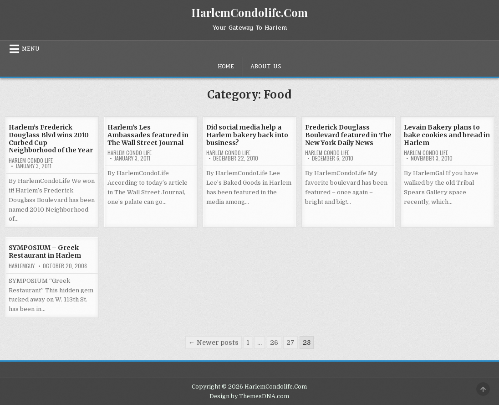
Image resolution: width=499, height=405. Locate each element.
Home (226, 66)
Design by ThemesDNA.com (249, 396)
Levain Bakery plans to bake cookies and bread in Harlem (447, 135)
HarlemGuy (22, 266)
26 (274, 342)
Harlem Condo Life (31, 160)
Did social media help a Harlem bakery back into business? (247, 135)
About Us (265, 66)
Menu (31, 48)
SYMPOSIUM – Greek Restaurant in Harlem (45, 252)
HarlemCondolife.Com (249, 12)
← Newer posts (213, 342)
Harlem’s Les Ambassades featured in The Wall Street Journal (147, 135)
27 (290, 342)
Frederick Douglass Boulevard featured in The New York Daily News (348, 135)
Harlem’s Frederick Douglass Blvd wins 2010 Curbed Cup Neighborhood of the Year (51, 138)
